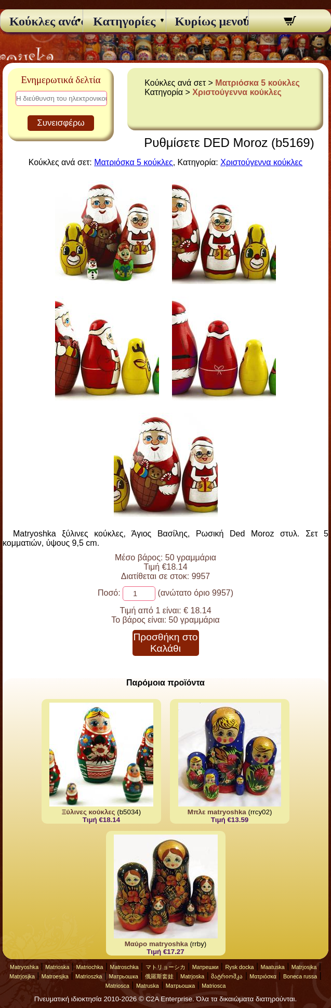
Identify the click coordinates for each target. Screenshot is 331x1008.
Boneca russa (300, 976)
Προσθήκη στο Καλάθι (165, 642)
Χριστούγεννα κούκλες (237, 92)
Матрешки (205, 967)
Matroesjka (55, 976)
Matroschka (124, 967)
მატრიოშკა (227, 976)
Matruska (147, 986)
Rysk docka (239, 967)
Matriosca (117, 986)
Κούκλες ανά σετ (41, 21)
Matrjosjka (304, 967)
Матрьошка (123, 976)
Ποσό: (109, 592)
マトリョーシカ (165, 967)
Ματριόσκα (262, 976)
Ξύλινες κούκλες (88, 812)
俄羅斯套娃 (159, 976)
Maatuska (273, 967)
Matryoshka (24, 967)
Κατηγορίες (124, 21)
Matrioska (57, 967)
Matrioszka (88, 976)
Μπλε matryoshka (217, 812)
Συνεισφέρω (61, 123)
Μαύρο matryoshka (156, 944)
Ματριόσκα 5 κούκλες (257, 82)
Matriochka (89, 967)
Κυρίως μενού (207, 21)
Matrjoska (192, 976)
